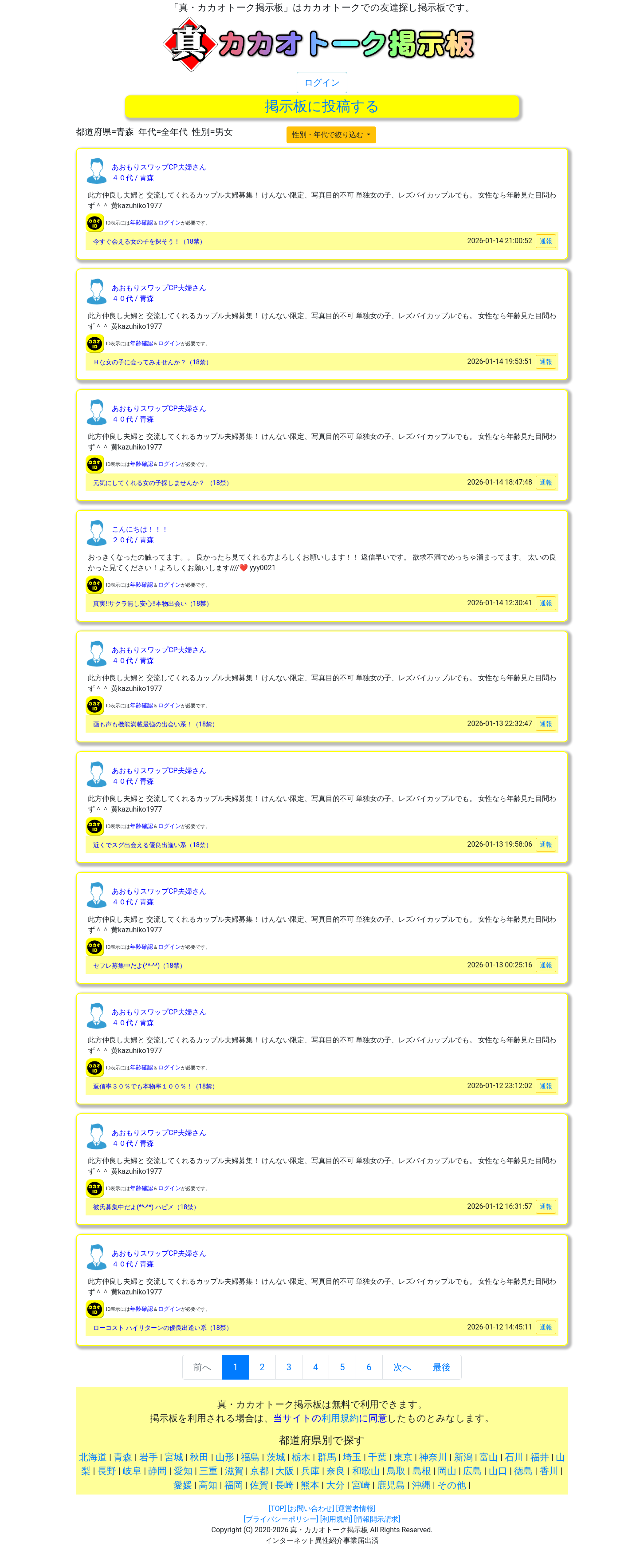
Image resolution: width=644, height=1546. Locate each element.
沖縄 (421, 1485)
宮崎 (361, 1485)
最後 (442, 1367)
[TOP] (277, 1508)
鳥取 (396, 1471)
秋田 (199, 1457)
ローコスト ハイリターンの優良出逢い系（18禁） (162, 1328)
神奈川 (433, 1457)
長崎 (284, 1485)
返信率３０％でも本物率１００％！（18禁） (155, 1086)
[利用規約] (336, 1519)
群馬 (327, 1457)
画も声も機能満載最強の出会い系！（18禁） (155, 724)
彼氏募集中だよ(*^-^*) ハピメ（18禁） (146, 1207)
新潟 (463, 1457)
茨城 (276, 1457)
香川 (549, 1471)
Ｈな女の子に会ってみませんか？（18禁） (152, 362)
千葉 (377, 1457)
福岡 (233, 1485)
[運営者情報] (355, 1508)
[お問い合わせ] (311, 1508)
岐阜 (132, 1471)
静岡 (157, 1471)
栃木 (301, 1457)
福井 (539, 1457)
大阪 (284, 1471)
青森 (123, 1457)
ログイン (322, 82)
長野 (107, 1471)
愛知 (183, 1471)
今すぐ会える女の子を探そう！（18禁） (149, 241)
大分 (335, 1485)
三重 (208, 1471)
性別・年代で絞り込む (328, 134)
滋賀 (234, 1471)
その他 (451, 1485)
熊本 (310, 1485)
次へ (402, 1367)
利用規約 (340, 1418)
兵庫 (310, 1471)
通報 (546, 241)
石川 (514, 1457)
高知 (208, 1485)
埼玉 (352, 1457)
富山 (488, 1457)
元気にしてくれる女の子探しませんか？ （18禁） (162, 483)
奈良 (335, 1471)
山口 (498, 1471)
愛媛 (182, 1485)
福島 (250, 1457)
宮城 (174, 1457)
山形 (225, 1457)
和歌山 (366, 1471)
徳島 (523, 1471)
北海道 (93, 1457)
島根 (421, 1471)
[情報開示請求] (377, 1519)
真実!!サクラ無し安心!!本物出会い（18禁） (152, 603)
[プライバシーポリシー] (280, 1519)
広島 (472, 1471)
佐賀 (259, 1485)
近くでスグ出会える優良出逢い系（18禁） (152, 845)
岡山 (447, 1471)
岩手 (148, 1457)
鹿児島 (391, 1485)
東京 (403, 1457)
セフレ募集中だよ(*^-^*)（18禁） (139, 966)
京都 (259, 1471)
